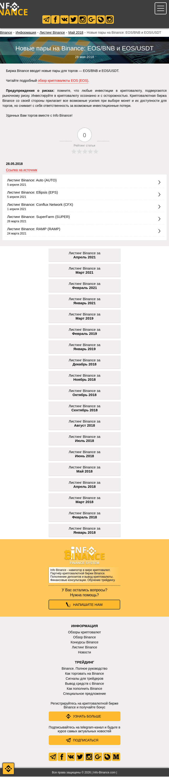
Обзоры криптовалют (84, 633)
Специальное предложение (84, 694)
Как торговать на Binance (84, 674)
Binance (6, 33)
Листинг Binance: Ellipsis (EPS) (32, 193)
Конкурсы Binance (84, 643)
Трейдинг (84, 663)
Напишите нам (88, 605)
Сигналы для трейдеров (84, 679)
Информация (26, 33)
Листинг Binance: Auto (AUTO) (32, 181)
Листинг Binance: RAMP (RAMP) (33, 229)
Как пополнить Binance (84, 689)
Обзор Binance (84, 638)
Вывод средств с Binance (84, 684)
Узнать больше (87, 717)
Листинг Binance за (84, 255)
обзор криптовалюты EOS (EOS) (63, 81)
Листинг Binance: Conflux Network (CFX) (40, 205)
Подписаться (85, 741)
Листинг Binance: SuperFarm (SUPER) (38, 217)
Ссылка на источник (21, 170)
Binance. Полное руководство (84, 669)
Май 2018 (75, 33)
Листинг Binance (52, 33)
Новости (84, 653)
